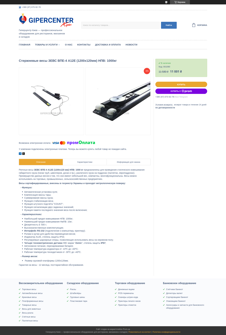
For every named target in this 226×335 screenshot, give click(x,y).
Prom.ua (126, 329)
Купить (181, 84)
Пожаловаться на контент (140, 332)
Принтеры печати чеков (129, 301)
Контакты (83, 44)
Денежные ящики (126, 289)
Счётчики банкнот (174, 289)
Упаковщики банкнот (176, 301)
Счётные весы (28, 317)
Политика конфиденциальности (166, 332)
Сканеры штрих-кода (128, 297)
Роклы (73, 289)
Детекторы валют (174, 293)
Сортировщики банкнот (177, 297)
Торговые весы (29, 289)
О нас (69, 44)
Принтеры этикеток (127, 305)
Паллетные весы (30, 320)
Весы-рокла (27, 313)
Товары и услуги (46, 44)
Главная (24, 44)
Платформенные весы (32, 301)
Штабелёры (75, 293)
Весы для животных (31, 309)
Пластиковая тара (78, 301)
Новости (131, 44)
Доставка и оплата (108, 44)
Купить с (181, 91)
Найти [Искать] (169, 25)
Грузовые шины (77, 297)
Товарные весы (29, 305)
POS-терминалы (126, 293)
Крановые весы (29, 297)
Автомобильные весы (32, 293)
